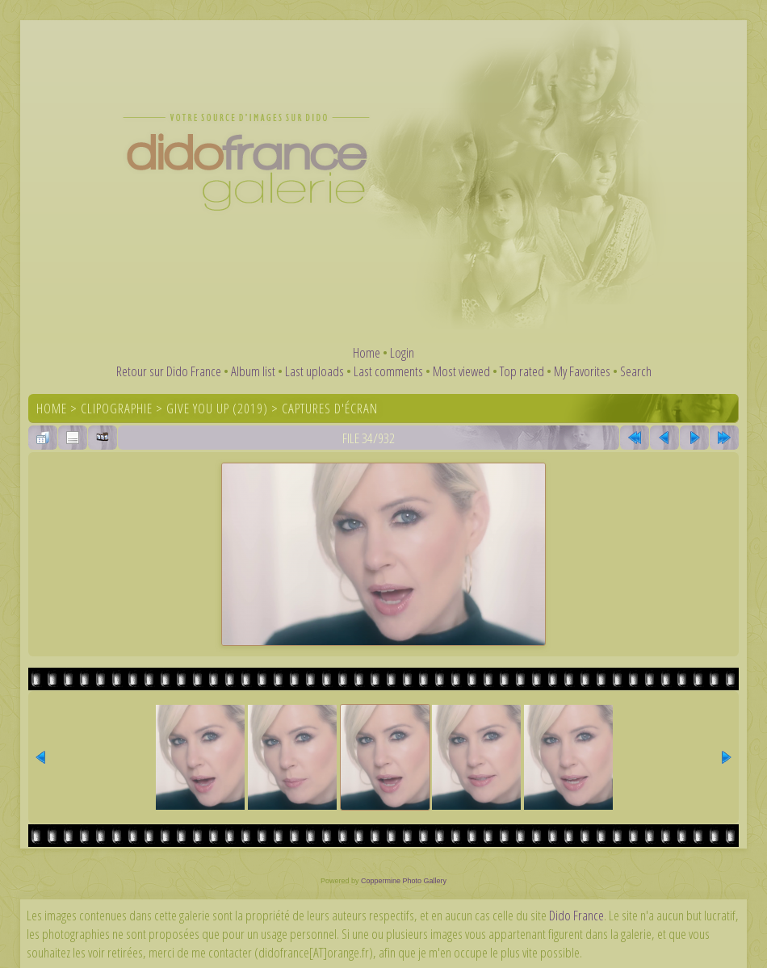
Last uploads (314, 371)
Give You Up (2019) (217, 408)
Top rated (522, 371)
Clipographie (117, 408)
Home (366, 352)
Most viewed (461, 371)
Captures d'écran (330, 408)
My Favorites (582, 371)
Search (636, 371)
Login (402, 352)
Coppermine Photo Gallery (403, 881)
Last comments (388, 371)
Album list (253, 371)
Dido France (576, 915)
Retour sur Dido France (168, 371)
